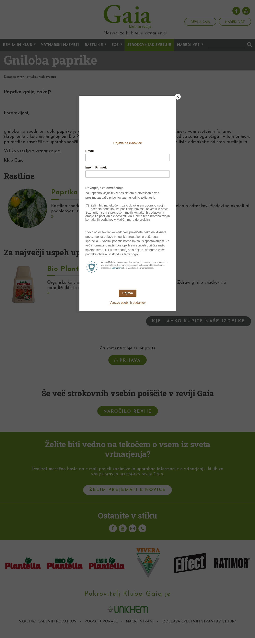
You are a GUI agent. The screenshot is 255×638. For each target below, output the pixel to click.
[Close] (178, 97)
